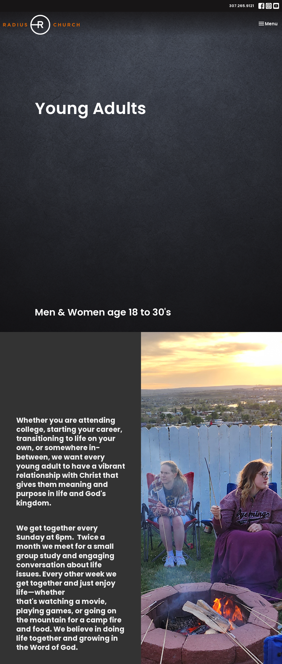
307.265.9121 (241, 6)
